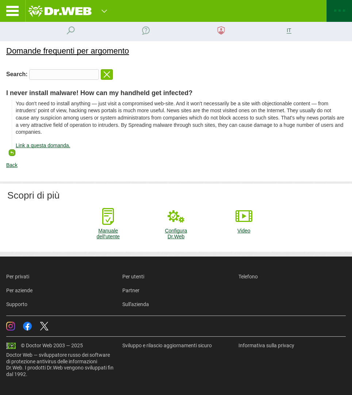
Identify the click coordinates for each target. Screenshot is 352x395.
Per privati (17, 276)
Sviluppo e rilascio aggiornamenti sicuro (167, 345)
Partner (130, 290)
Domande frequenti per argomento (67, 50)
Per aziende (19, 290)
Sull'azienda (135, 304)
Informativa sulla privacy (266, 345)
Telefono (248, 276)
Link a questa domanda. (43, 145)
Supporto (16, 304)
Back (12, 165)
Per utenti (133, 276)
